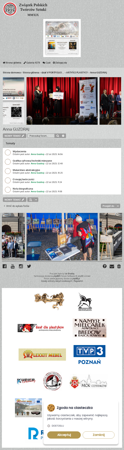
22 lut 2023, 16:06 (54, 154)
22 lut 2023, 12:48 (54, 163)
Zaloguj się (60, 63)
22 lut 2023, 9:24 (54, 182)
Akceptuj (64, 435)
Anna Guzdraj (37, 154)
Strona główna (12, 63)
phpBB (56, 276)
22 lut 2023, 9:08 (54, 191)
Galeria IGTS (32, 63)
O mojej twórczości (23, 179)
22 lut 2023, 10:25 (54, 172)
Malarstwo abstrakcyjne (26, 169)
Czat (46, 63)
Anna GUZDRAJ (16, 129)
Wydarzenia (19, 151)
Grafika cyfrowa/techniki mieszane (32, 160)
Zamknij (99, 435)
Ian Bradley (70, 273)
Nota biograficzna (23, 188)
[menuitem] (119, 267)
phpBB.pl (76, 278)
